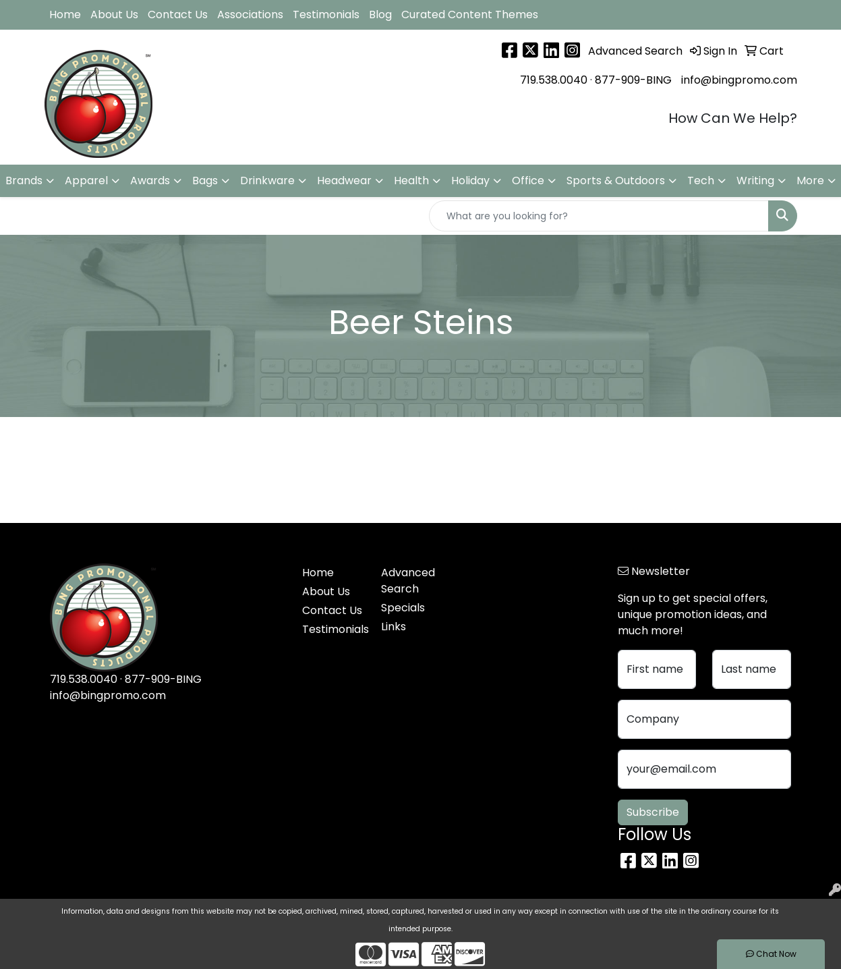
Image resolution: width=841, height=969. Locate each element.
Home (65, 14)
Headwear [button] (344, 180)
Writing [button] (755, 180)
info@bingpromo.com (739, 80)
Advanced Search (408, 581)
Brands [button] (23, 180)
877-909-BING (633, 80)
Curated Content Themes (469, 14)
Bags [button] (205, 180)
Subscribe (653, 812)
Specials (403, 607)
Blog (380, 14)
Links (393, 626)
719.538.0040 (553, 80)
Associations (250, 14)
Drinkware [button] (267, 180)
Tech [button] (700, 180)
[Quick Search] (599, 215)
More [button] (810, 180)
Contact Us (178, 14)
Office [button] (528, 180)
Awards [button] (150, 180)
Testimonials (326, 14)
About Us (114, 14)
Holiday (470, 180)
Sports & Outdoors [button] (616, 180)
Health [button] (411, 180)
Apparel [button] (86, 180)
